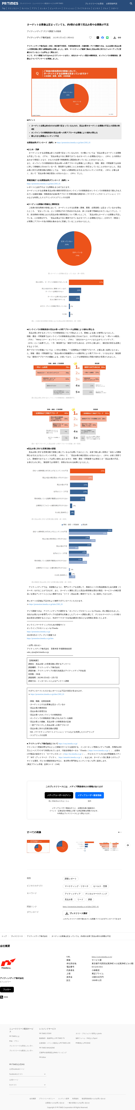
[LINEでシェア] (107, 37)
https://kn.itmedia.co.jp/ (73, 754)
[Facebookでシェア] (102, 37)
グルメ (105, 8)
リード (80, 899)
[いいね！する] (90, 37)
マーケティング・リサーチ (76, 886)
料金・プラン (14, 1041)
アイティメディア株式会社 (37, 936)
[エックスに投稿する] (98, 37)
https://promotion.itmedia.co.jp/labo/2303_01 (74, 143)
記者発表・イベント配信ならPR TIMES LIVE (54, 1043)
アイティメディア (73, 894)
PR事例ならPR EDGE (83, 1043)
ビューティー (55, 8)
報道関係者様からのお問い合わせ (93, 1098)
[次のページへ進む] (127, 845)
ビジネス (96, 8)
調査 (90, 899)
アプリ (34, 8)
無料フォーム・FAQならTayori (86, 1038)
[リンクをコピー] (119, 37)
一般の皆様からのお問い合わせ (79, 1103)
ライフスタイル (83, 8)
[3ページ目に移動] (121, 832)
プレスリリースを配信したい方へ (21, 1050)
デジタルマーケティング (96, 894)
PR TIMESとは (14, 1036)
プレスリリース (17, 936)
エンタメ (43, 8)
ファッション (69, 8)
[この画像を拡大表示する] (38, 846)
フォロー (7, 990)
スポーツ (114, 8)
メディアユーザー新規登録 (89, 795)
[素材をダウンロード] (115, 37)
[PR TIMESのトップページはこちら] (32, 3)
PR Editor (42, 1057)
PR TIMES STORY (45, 1033)
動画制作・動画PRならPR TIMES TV (52, 1038)
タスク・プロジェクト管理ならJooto (89, 1033)
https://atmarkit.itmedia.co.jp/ (70, 757)
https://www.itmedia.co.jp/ (99, 751)
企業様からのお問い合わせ (54, 1103)
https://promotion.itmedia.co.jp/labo (40, 638)
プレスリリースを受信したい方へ (21, 1046)
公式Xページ (13, 1080)
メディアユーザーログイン (59, 795)
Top (3, 8)
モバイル (25, 8)
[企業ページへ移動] (8, 964)
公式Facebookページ (16, 1069)
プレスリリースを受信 (94, 3)
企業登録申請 (111, 3)
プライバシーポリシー (47, 1098)
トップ (4, 936)
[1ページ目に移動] (118, 832)
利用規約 (75, 1098)
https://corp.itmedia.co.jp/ (67, 744)
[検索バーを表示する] (131, 3)
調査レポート (71, 879)
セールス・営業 (100, 886)
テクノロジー (13, 8)
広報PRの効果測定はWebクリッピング (53, 1052)
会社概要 (33, 1098)
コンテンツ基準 (63, 1098)
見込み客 (69, 899)
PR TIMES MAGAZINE (47, 1048)
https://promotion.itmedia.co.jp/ (38, 632)
